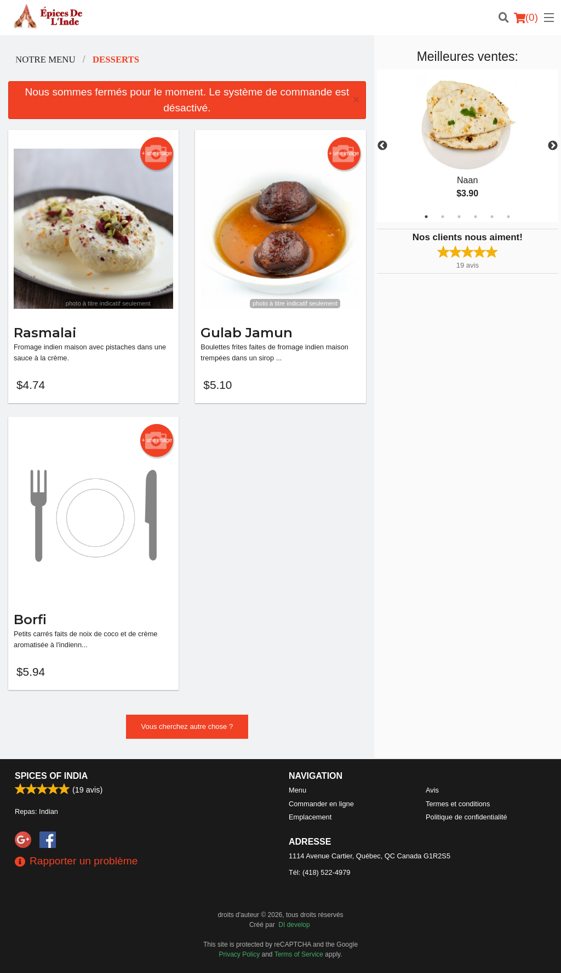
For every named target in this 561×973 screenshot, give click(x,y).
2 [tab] (442, 216)
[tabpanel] (468, 145)
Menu (297, 790)
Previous (382, 145)
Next (552, 145)
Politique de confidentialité (466, 817)
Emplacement (310, 817)
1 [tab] (426, 216)
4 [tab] (475, 216)
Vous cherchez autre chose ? (187, 727)
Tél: (319, 872)
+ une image (157, 153)
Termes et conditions (458, 804)
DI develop (294, 925)
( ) (526, 17)
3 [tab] (459, 216)
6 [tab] (508, 216)
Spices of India (51, 775)
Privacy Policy (239, 954)
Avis (432, 790)
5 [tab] (491, 216)
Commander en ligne (321, 804)
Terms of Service (298, 954)
